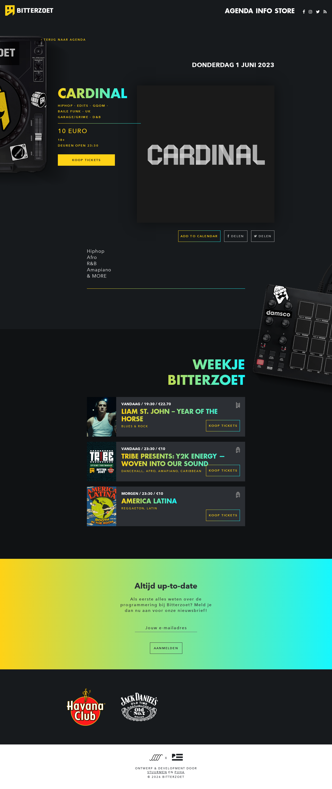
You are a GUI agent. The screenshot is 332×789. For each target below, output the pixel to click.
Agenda (239, 11)
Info (264, 11)
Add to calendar (199, 236)
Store (285, 11)
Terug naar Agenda (63, 39)
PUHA (180, 772)
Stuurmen (157, 772)
